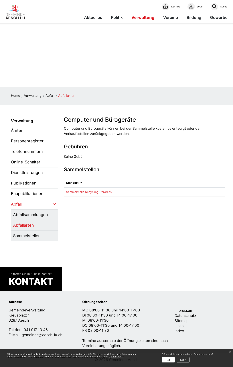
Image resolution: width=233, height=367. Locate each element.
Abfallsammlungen (30, 214)
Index (179, 331)
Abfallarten (25, 226)
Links (179, 326)
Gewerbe (219, 17)
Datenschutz (185, 315)
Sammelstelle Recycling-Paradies (89, 192)
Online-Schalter (25, 162)
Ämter (16, 130)
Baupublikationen (27, 193)
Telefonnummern (27, 151)
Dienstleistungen (27, 172)
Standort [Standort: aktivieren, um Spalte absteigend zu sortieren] (72, 182)
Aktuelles (93, 17)
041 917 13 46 (36, 330)
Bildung (194, 17)
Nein (183, 360)
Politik (117, 17)
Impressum (184, 310)
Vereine (170, 17)
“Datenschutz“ (116, 356)
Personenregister (27, 141)
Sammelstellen (27, 235)
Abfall (16, 204)
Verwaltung (142, 17)
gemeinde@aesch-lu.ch (42, 335)
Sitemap (182, 321)
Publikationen (23, 183)
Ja (168, 360)
